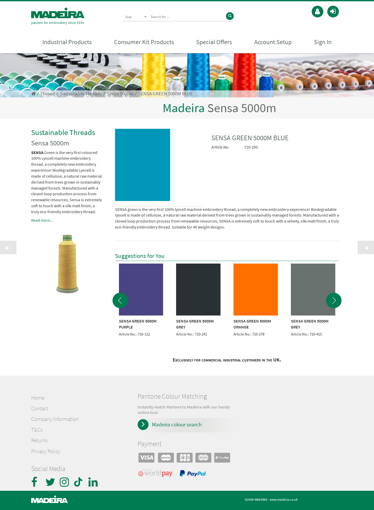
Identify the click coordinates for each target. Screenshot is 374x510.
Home (37, 397)
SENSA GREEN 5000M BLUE (165, 94)
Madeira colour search (177, 424)
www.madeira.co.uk (284, 499)
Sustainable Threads (81, 94)
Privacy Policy (45, 451)
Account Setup (273, 42)
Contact (39, 408)
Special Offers (214, 42)
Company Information (55, 419)
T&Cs (36, 429)
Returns (39, 440)
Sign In (323, 42)
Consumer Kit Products (144, 42)
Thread (47, 94)
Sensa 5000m (120, 94)
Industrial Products (67, 42)
